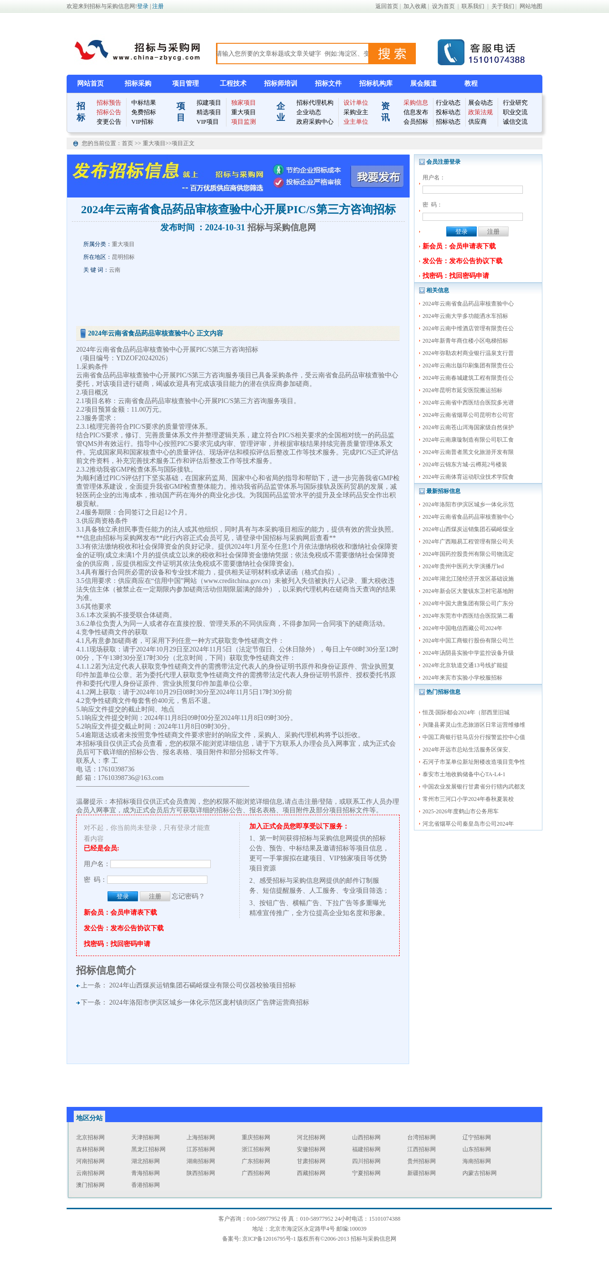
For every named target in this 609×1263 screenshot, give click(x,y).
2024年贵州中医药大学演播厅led (463, 566)
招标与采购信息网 (281, 227)
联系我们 (473, 6)
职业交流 (515, 112)
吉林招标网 (90, 1149)
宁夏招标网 (366, 1173)
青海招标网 (145, 1173)
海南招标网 (476, 1161)
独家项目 (243, 102)
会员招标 (415, 121)
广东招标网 (256, 1161)
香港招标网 (145, 1185)
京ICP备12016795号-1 (269, 1238)
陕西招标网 (201, 1173)
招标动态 (448, 121)
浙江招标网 (256, 1149)
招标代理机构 (315, 102)
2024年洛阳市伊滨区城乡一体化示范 (468, 504)
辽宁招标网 (476, 1137)
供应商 (477, 121)
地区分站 (89, 1118)
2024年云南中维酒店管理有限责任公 (468, 328)
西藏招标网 (311, 1173)
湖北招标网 (145, 1161)
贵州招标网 (421, 1161)
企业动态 (308, 112)
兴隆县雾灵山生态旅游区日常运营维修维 (473, 724)
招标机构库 (376, 83)
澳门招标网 (90, 1185)
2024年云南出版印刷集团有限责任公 (468, 365)
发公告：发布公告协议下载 (462, 261)
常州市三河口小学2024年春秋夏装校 (468, 799)
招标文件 (328, 83)
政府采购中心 (315, 121)
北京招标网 (90, 1137)
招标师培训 (280, 83)
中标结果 (143, 102)
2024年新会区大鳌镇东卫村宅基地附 (468, 591)
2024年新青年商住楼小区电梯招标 (465, 340)
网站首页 (90, 83)
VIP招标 (142, 121)
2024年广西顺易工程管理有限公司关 (468, 541)
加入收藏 (414, 6)
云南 (114, 269)
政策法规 (480, 112)
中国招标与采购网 (282, 538)
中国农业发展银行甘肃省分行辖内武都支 (473, 786)
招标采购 (138, 83)
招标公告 (109, 112)
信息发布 (415, 112)
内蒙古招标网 (479, 1173)
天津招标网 (145, 1137)
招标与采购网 (123, 538)
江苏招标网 (201, 1149)
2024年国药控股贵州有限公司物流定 (468, 554)
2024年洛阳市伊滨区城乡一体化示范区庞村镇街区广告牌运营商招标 (209, 1002)
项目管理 (185, 83)
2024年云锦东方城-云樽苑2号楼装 (464, 464)
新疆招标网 (421, 1173)
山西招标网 (366, 1137)
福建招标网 (366, 1149)
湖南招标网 (201, 1161)
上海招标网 (201, 1137)
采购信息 (415, 102)
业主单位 (356, 121)
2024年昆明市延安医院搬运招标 (462, 390)
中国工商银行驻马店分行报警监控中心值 (473, 737)
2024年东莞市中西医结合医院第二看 (468, 615)
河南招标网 (90, 1161)
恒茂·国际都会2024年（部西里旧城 (466, 712)
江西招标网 (421, 1149)
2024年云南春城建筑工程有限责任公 (468, 378)
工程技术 (233, 83)
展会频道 (423, 83)
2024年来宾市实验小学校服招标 (462, 677)
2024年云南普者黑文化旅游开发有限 (468, 452)
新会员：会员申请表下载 (459, 246)
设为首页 (443, 6)
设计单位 (356, 102)
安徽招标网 (311, 1149)
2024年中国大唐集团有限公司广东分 (468, 603)
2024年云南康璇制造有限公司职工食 (468, 439)
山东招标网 (476, 1149)
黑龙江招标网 (148, 1149)
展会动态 (480, 102)
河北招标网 (311, 1137)
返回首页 (386, 6)
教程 (471, 83)
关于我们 (502, 6)
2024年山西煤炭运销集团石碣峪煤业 (468, 529)
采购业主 (356, 112)
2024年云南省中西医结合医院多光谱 (468, 402)
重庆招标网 (256, 1137)
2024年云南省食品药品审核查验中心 (468, 303)
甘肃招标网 (311, 1161)
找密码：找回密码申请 (455, 275)
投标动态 (448, 112)
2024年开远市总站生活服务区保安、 (468, 749)
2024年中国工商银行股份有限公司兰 (468, 640)
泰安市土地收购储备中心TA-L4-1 (463, 774)
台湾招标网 (421, 1137)
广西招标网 (256, 1173)
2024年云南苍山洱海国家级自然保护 (468, 427)
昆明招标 (123, 257)
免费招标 (143, 112)
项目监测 (243, 121)
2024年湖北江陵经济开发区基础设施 (468, 578)
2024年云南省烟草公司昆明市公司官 (468, 415)
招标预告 (109, 102)
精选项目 (208, 112)
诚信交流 (515, 121)
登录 (142, 6)
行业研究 (515, 102)
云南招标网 (90, 1173)
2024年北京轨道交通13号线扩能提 (465, 665)
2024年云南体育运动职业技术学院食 (468, 477)
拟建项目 (208, 102)
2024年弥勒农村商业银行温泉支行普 (468, 353)
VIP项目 (207, 121)
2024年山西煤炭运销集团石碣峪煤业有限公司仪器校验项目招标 (202, 985)
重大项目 (243, 112)
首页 (128, 143)
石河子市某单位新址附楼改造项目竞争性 (473, 762)
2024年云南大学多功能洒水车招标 (465, 316)
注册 (158, 6)
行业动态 (448, 102)
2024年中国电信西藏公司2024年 (462, 628)
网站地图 (531, 6)
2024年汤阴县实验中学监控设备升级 (468, 653)
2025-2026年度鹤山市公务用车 (460, 811)
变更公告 (109, 121)
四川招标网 (366, 1161)
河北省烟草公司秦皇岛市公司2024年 (468, 823)
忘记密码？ (188, 896)
